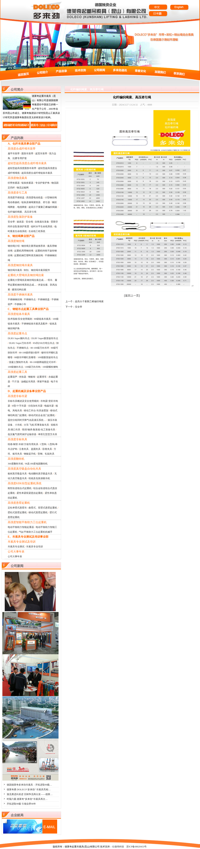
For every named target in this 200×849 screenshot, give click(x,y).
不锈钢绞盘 (44, 299)
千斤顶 (15, 381)
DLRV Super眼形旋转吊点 (44, 338)
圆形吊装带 (27, 153)
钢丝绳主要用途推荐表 (33, 246)
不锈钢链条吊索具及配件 (34, 323)
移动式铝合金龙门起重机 (42, 415)
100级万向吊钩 (32, 367)
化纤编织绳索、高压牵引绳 (22, 211)
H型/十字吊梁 (19, 405)
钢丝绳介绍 (14, 246)
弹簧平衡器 (43, 381)
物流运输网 (23, 187)
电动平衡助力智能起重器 (21, 527)
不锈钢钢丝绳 (15, 299)
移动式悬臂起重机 (38, 512)
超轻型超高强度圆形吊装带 (22, 168)
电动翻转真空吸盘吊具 (40, 473)
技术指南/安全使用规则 (20, 319)
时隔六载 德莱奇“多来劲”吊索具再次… (27, 799)
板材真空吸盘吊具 (17, 473)
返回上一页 (132, 295)
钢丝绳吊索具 (15, 270)
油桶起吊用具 (28, 381)
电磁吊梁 (49, 405)
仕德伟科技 (118, 846)
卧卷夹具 (47, 449)
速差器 (20, 221)
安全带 (11, 221)
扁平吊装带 (14, 153)
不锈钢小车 (20, 304)
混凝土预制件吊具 (18, 362)
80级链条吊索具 (42, 319)
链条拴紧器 (27, 182)
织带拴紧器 (14, 182)
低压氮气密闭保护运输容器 (22, 434)
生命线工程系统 (37, 231)
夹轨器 (22, 376)
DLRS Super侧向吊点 (19, 338)
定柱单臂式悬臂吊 (17, 507)
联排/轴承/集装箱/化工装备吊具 (38, 429)
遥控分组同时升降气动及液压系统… (27, 420)
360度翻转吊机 (15, 463)
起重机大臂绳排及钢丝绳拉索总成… (27, 280)
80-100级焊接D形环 (29, 352)
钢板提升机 (30, 453)
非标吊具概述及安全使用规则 (23, 401)
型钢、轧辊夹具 (46, 453)
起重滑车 (42, 376)
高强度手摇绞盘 (16, 197)
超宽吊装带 (41, 153)
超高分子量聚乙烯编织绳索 (43, 207)
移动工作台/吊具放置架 (36, 410)
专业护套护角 (42, 182)
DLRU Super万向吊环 (20, 343)
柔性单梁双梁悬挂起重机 (30, 493)
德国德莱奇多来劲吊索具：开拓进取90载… (29, 784)
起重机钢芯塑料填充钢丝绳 (28, 255)
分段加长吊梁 (35, 405)
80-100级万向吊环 (40, 347)
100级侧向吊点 (15, 367)
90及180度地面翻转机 (36, 463)
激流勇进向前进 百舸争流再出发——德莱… (30, 794)
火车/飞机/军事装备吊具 (36, 424)
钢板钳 (31, 376)
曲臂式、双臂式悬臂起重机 (43, 507)
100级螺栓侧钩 (50, 367)
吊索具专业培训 (34, 546)
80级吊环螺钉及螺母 (25, 357)
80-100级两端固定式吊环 (43, 362)
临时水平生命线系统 (41, 226)
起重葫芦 (12, 376)
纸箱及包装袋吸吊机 (39, 478)
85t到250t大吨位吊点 (44, 343)
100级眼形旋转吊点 (48, 357)
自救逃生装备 (42, 221)
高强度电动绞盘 (34, 197)
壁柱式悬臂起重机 (17, 512)
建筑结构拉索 (19, 289)
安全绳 (29, 221)
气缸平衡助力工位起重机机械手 (35, 532)
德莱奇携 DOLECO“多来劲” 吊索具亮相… (29, 789)
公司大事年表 (15, 556)
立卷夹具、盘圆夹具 (29, 449)
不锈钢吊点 (30, 299)
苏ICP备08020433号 (136, 846)
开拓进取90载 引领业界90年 (21, 803)
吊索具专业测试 (16, 546)
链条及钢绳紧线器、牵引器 (35, 202)
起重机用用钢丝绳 (23, 250)
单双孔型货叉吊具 (47, 434)
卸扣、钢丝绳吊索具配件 (37, 270)
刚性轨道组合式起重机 (20, 488)
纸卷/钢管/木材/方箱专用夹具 (23, 444)
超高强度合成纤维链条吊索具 (36, 173)
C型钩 (43, 444)
